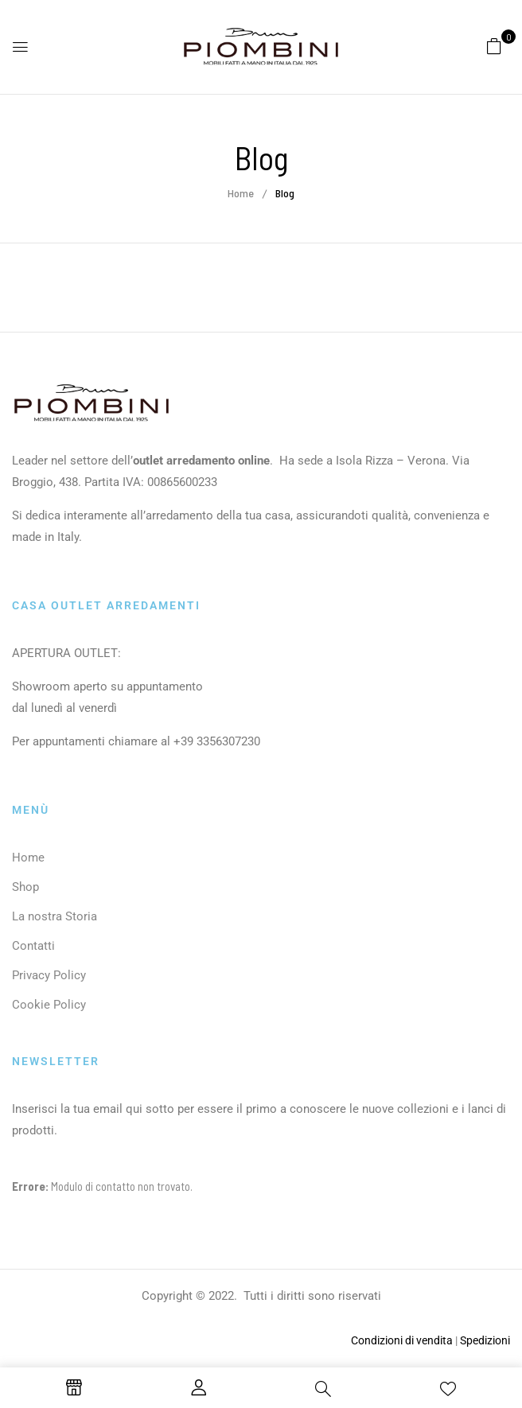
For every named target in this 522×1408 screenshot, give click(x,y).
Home (241, 193)
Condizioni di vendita (402, 1340)
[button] (494, 45)
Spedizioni (485, 1340)
